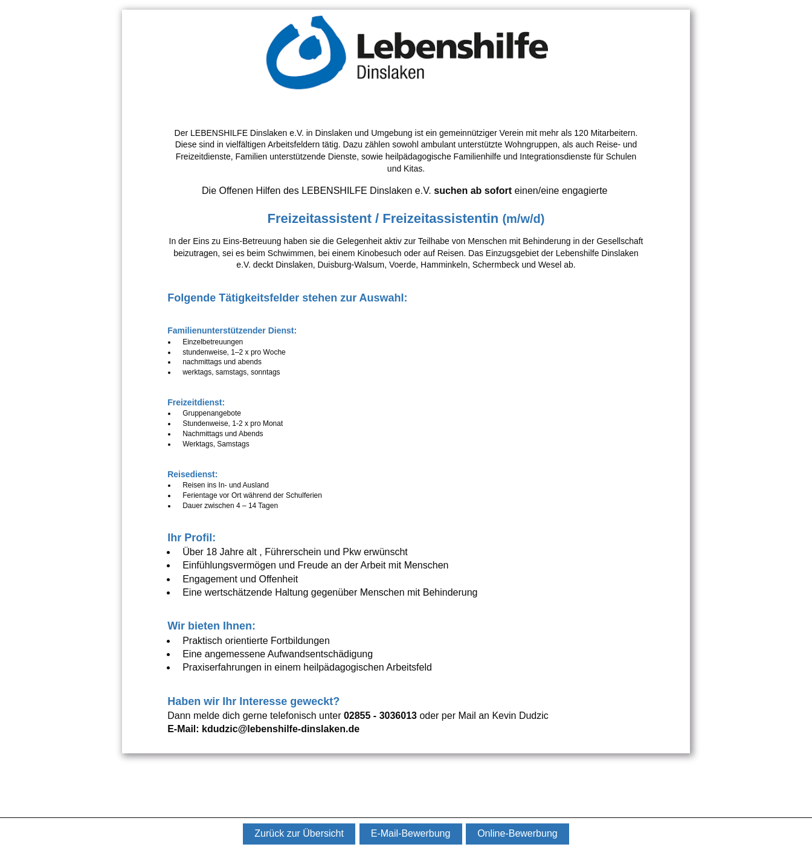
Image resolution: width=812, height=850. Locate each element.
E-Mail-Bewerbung (411, 833)
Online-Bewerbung (517, 833)
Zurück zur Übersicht (299, 833)
